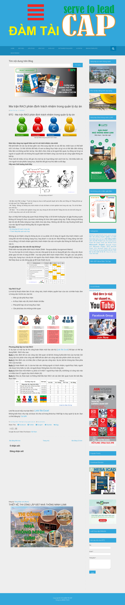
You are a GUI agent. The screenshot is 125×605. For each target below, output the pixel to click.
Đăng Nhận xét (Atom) (22, 502)
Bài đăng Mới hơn (14, 441)
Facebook (22, 425)
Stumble (48, 425)
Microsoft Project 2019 (104, 248)
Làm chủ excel (107, 241)
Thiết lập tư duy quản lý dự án (27, 422)
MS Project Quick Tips (100, 242)
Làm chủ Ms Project (96, 241)
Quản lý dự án (108, 250)
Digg (56, 425)
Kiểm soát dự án (100, 239)
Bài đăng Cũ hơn (77, 441)
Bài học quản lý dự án (97, 235)
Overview (114, 248)
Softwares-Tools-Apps (65, 48)
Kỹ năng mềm (14, 422)
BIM (90, 235)
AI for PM (79, 48)
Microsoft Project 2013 (101, 246)
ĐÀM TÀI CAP (68, 598)
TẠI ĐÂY (24, 416)
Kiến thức (41, 48)
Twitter (31, 425)
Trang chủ (46, 441)
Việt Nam (34, 432)
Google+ (39, 425)
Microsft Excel (112, 242)
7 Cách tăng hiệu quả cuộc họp (20, 231)
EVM (112, 237)
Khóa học (51, 48)
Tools (90, 253)
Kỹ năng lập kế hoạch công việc (20, 229)
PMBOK (91, 250)
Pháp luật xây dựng (98, 250)
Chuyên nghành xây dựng (110, 235)
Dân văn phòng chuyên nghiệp (99, 237)
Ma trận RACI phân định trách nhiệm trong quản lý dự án (45, 106)
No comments (41, 422)
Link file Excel (62, 350)
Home (12, 48)
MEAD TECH (65, 600)
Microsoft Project (97, 244)
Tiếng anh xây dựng (111, 252)
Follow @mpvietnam (94, 290)
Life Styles (31, 48)
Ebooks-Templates (91, 48)
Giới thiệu (21, 48)
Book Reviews (15, 53)
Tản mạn (95, 253)
